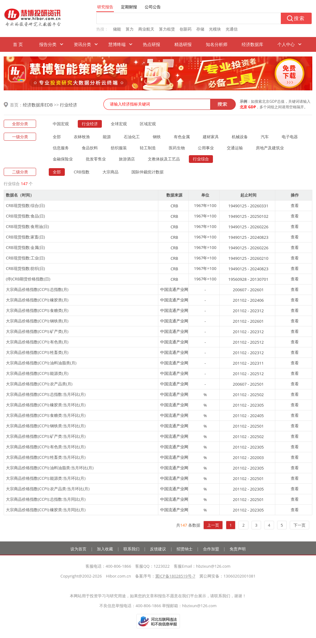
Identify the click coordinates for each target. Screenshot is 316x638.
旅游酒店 (127, 159)
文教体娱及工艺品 (164, 159)
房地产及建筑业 (270, 148)
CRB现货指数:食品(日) (25, 216)
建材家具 (211, 136)
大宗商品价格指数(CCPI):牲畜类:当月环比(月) (45, 457)
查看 (295, 205)
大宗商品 (110, 172)
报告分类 (47, 44)
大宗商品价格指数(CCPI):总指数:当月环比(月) (45, 394)
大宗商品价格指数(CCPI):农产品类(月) (39, 384)
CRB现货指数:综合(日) (25, 205)
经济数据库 (252, 44)
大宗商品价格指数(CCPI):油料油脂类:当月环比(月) (50, 467)
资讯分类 (82, 44)
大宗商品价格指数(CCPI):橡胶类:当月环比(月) (45, 405)
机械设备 (240, 136)
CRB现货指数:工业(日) (25, 258)
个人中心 (286, 44)
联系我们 (131, 549)
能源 (107, 136)
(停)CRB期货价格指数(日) (28, 279)
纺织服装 (119, 148)
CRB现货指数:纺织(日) (25, 268)
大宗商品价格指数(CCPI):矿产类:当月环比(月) (45, 436)
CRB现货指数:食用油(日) (27, 226)
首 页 (18, 44)
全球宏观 (119, 123)
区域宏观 (148, 123)
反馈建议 (158, 549)
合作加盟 (211, 549)
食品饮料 (90, 148)
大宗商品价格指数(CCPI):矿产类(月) (37, 331)
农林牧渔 (82, 136)
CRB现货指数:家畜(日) (25, 237)
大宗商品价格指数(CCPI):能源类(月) (37, 373)
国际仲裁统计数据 (147, 172)
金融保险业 (63, 159)
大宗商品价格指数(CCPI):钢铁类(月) (37, 321)
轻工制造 (148, 148)
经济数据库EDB (38, 105)
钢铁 (157, 136)
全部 (57, 136)
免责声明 (238, 549)
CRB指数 (81, 172)
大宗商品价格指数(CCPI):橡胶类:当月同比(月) (45, 509)
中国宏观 (61, 123)
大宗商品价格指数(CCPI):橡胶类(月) (37, 300)
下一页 (299, 525)
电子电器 (290, 136)
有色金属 (182, 136)
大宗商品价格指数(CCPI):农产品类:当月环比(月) (47, 488)
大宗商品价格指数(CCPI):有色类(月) (37, 342)
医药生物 (177, 148)
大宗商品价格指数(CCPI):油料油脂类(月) (41, 363)
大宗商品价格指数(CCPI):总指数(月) (37, 289)
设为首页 (78, 549)
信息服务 (61, 148)
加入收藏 (105, 549)
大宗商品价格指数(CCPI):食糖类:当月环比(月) (45, 415)
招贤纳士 (185, 549)
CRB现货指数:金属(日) (25, 247)
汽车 (265, 136)
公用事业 (206, 148)
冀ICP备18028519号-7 (175, 576)
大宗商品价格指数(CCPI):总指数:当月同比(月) (45, 499)
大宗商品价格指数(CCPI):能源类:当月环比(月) (45, 478)
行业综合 (201, 159)
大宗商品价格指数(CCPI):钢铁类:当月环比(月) (45, 426)
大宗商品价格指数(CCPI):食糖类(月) (37, 310)
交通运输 (235, 148)
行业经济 (68, 105)
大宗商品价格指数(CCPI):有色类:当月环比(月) (45, 447)
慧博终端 (117, 44)
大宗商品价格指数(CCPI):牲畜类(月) (37, 352)
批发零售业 (96, 159)
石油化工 (132, 136)
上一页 (213, 525)
